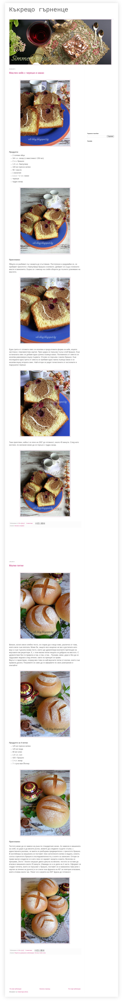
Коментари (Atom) (23, 992)
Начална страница (44, 989)
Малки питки (16, 565)
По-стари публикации (74, 989)
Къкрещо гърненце (38, 9)
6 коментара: (28, 950)
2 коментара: (29, 523)
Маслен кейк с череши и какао (26, 72)
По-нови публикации (15, 989)
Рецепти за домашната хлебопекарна (24, 952)
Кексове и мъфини (19, 525)
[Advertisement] (45, 544)
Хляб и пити (42, 952)
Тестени (37, 952)
